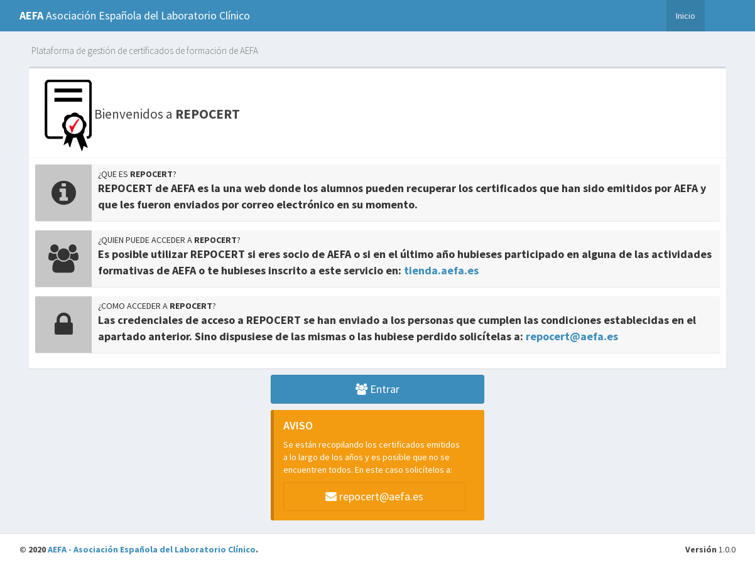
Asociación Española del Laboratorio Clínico (134, 15)
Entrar (720, 6)
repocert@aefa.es (572, 336)
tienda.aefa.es (441, 270)
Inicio (685, 15)
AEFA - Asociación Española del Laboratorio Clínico (152, 549)
